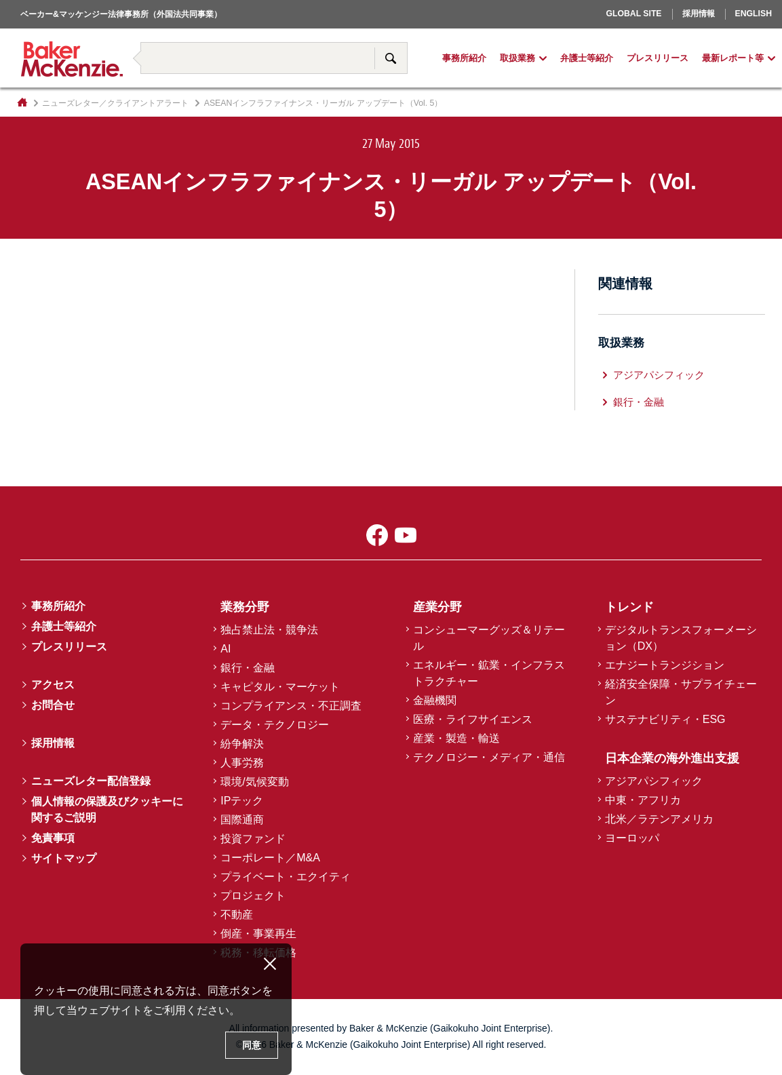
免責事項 (53, 838)
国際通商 (242, 819)
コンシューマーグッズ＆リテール (489, 638)
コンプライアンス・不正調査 (290, 705)
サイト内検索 (390, 58)
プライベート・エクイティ (285, 876)
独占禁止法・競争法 (269, 630)
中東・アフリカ (643, 800)
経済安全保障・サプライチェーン (681, 692)
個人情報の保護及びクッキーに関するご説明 (107, 809)
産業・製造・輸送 (456, 738)
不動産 (236, 914)
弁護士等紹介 (586, 58)
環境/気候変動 (254, 781)
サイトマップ (63, 858)
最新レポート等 (733, 58)
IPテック (241, 800)
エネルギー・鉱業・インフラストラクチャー (489, 673)
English (753, 13)
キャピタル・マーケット (280, 686)
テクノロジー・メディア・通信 (489, 757)
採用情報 (698, 13)
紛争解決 (242, 743)
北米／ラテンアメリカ (659, 819)
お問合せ (53, 705)
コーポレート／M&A (270, 857)
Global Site (633, 13)
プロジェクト (253, 895)
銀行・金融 (638, 402)
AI (225, 648)
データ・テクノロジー (274, 724)
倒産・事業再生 (258, 933)
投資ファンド (253, 838)
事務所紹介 (464, 58)
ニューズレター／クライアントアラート (115, 103)
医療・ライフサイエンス (472, 719)
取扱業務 (517, 58)
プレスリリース (657, 58)
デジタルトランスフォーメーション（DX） (681, 638)
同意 (251, 1045)
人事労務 (242, 762)
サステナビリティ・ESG (665, 719)
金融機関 (434, 700)
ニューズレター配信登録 (91, 781)
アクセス (53, 684)
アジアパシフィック (659, 374)
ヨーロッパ (599, 33)
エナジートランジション (664, 665)
